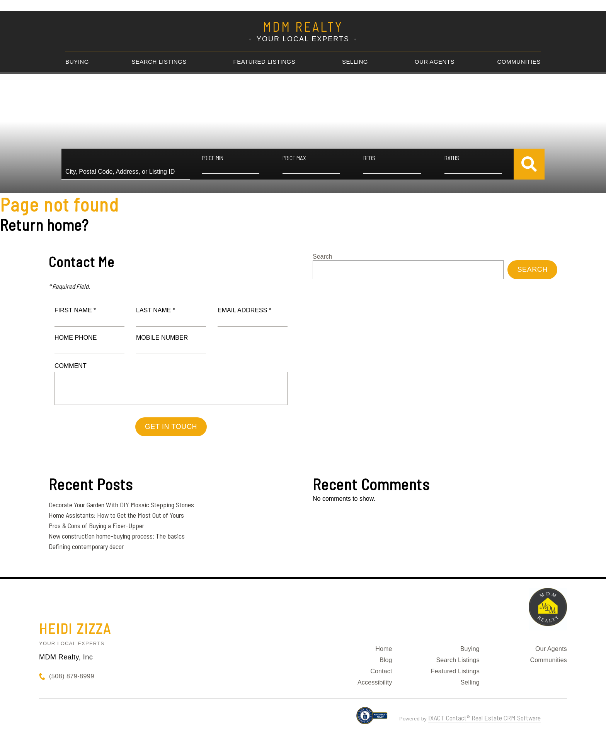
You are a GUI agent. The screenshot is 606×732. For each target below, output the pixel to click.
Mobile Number (162, 337)
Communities (519, 61)
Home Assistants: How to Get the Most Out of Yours (116, 515)
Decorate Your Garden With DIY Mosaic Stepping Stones (121, 504)
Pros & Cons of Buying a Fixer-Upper (96, 525)
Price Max (294, 157)
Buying (77, 61)
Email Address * (244, 310)
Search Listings (159, 61)
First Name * (75, 310)
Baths (451, 157)
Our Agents (434, 61)
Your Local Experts (71, 643)
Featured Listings (264, 61)
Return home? (44, 224)
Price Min (212, 157)
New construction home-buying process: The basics (117, 536)
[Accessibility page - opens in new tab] (372, 719)
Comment (70, 366)
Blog (386, 660)
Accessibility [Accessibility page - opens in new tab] (374, 682)
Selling (355, 61)
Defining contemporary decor (86, 546)
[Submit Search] (529, 164)
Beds (369, 157)
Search (322, 256)
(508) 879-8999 (71, 676)
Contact (381, 671)
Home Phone (75, 337)
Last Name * (155, 310)
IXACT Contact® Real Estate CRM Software (484, 717)
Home (383, 649)
